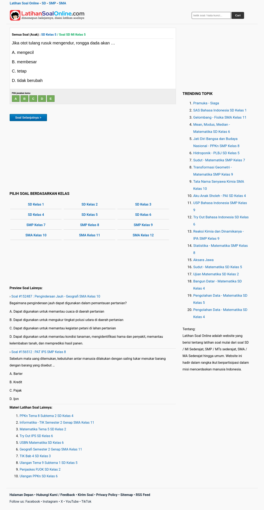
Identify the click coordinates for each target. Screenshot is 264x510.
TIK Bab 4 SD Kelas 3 (35, 456)
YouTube (72, 502)
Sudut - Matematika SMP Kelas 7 (219, 160)
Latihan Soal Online (24, 3)
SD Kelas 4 (36, 215)
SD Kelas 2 (90, 204)
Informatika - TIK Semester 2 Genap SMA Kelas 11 (57, 423)
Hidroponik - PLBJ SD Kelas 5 (216, 153)
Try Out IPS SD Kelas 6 (36, 436)
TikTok (86, 502)
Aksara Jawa (203, 260)
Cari (238, 15)
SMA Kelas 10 (35, 235)
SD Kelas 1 (36, 204)
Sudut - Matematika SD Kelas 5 (217, 267)
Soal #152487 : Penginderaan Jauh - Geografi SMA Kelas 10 (55, 296)
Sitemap (126, 495)
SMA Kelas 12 (143, 235)
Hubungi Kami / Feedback (55, 495)
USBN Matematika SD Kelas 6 (42, 443)
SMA (62, 3)
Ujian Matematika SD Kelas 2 (216, 274)
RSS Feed (143, 495)
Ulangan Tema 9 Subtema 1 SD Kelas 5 (49, 463)
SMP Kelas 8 (89, 225)
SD (44, 3)
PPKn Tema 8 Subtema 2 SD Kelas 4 (46, 416)
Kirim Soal (85, 495)
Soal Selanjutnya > (28, 117)
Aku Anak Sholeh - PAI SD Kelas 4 (219, 196)
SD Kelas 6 (143, 215)
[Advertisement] (92, 155)
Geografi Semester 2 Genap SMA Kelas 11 (51, 449)
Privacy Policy (106, 495)
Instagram (50, 502)
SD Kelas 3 (143, 204)
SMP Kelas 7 (36, 225)
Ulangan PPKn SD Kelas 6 (39, 476)
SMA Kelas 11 (89, 235)
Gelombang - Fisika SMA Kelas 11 (220, 117)
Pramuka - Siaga (206, 103)
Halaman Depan (22, 495)
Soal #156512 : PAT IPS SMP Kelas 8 (38, 352)
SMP (52, 3)
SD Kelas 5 (48, 34)
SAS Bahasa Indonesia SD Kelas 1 (220, 110)
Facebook (32, 502)
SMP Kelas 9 (143, 225)
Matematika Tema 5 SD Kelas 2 (43, 429)
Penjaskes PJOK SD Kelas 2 (40, 469)
